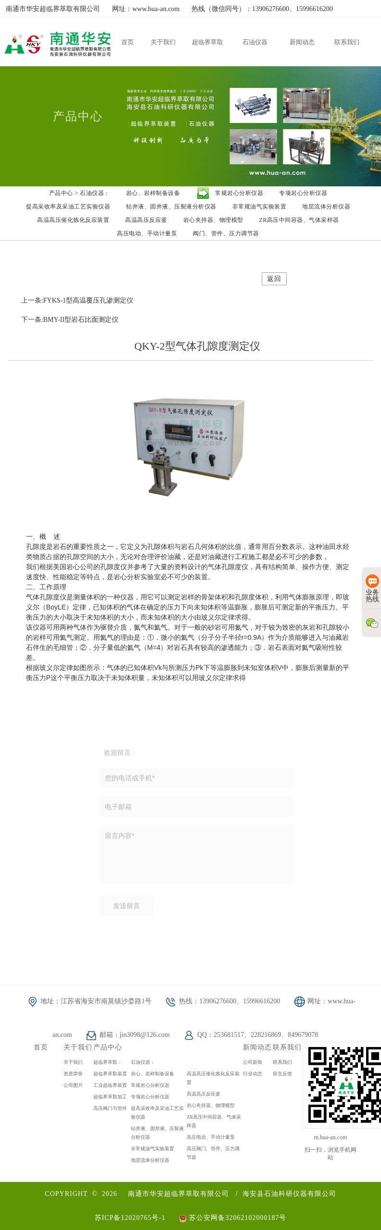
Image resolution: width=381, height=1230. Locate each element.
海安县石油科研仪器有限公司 (289, 1193)
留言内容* (196, 858)
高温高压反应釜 (203, 1093)
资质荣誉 (73, 1073)
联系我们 (282, 1062)
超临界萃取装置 (110, 1073)
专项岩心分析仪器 (150, 1096)
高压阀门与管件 (110, 1108)
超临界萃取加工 (110, 1096)
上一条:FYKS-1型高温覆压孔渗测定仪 (77, 300)
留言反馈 (282, 1073)
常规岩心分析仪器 (150, 1085)
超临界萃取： (107, 1062)
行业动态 (252, 1073)
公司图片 (73, 1085)
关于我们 (73, 1062)
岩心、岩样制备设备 (152, 1073)
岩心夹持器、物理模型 (211, 1105)
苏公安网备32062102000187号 (232, 1217)
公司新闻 (252, 1062)
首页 (41, 1047)
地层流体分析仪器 (150, 1160)
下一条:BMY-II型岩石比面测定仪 (69, 319)
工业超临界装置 (110, 1085)
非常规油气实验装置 (152, 1148)
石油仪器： (143, 1062)
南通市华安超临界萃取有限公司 (178, 1193)
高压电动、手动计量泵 (211, 1137)
